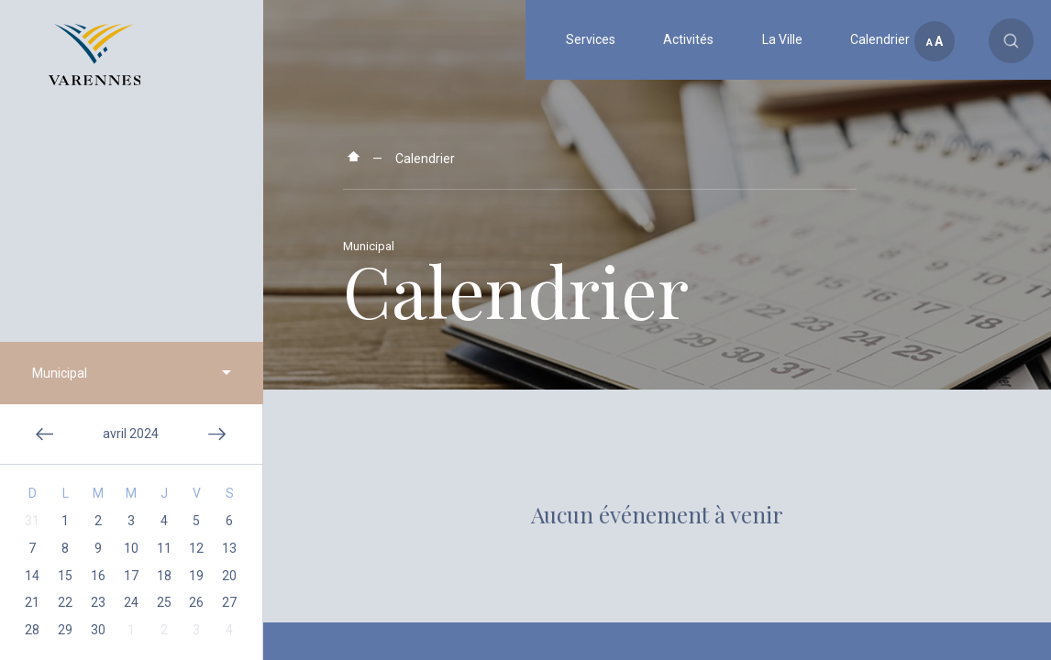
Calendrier (425, 158)
